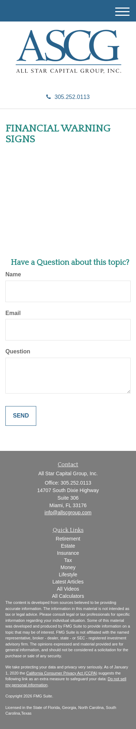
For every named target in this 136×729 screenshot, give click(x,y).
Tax (68, 560)
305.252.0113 (68, 97)
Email (13, 313)
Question (17, 351)
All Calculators (68, 596)
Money (67, 567)
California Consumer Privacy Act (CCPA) (61, 673)
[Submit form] (20, 416)
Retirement (68, 539)
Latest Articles (68, 582)
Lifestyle (68, 574)
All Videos (68, 589)
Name (13, 274)
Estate (68, 546)
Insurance (68, 553)
